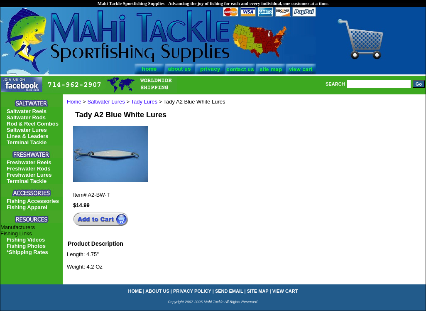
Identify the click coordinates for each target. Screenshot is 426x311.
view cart (285, 291)
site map (258, 291)
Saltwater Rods (26, 117)
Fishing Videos (26, 240)
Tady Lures (144, 102)
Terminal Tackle (27, 142)
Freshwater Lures (29, 175)
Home (74, 102)
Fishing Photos (26, 246)
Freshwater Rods (28, 168)
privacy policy (192, 291)
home (135, 291)
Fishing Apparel (27, 207)
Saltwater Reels (27, 111)
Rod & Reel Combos (33, 124)
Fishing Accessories (33, 201)
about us (157, 291)
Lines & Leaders (27, 136)
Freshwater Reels (29, 162)
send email (229, 291)
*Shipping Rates (27, 252)
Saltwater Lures (106, 102)
